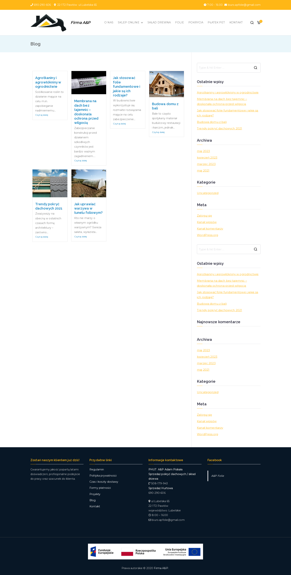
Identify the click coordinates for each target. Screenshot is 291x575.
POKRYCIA (195, 22)
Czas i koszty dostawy (103, 481)
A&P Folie (217, 475)
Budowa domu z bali (212, 122)
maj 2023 (203, 151)
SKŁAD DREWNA (159, 22)
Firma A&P (80, 22)
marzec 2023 (206, 164)
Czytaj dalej (41, 114)
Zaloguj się (204, 215)
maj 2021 (203, 170)
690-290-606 (43, 4)
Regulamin (96, 469)
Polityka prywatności (103, 475)
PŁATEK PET (216, 22)
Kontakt (94, 506)
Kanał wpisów (207, 222)
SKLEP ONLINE (130, 22)
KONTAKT (236, 22)
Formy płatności (100, 488)
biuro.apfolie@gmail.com (244, 4)
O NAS (108, 22)
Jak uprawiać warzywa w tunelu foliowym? (88, 208)
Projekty (94, 494)
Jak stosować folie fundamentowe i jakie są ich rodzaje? (126, 86)
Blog (92, 500)
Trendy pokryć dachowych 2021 (219, 128)
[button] (141, 22)
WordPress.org (207, 235)
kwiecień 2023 (207, 157)
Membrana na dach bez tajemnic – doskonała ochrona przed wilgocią (222, 101)
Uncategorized (207, 193)
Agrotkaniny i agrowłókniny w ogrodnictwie (48, 82)
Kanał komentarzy (210, 228)
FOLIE (179, 22)
